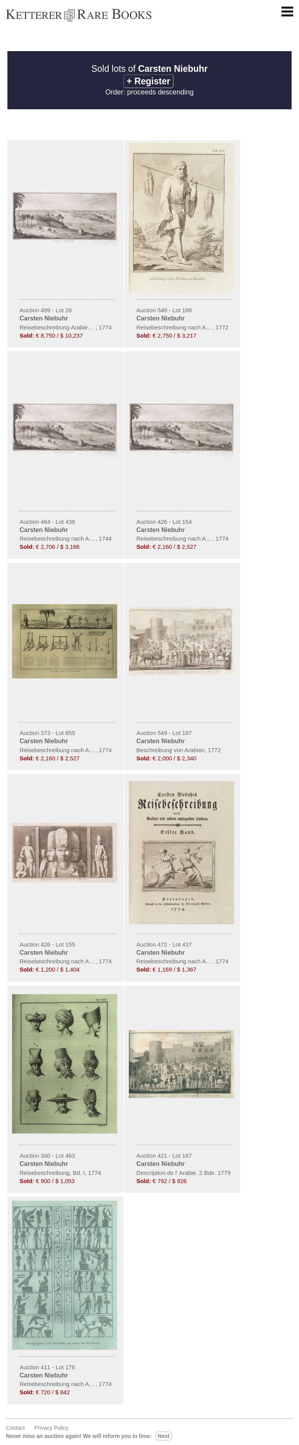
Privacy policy (52, 1428)
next (163, 1436)
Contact (15, 1428)
